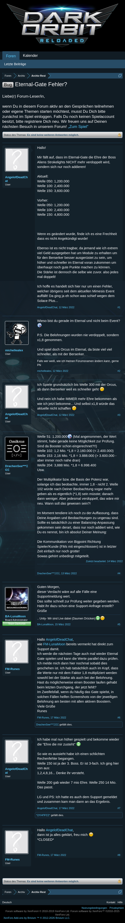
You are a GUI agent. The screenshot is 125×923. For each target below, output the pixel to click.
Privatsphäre (116, 907)
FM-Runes (12, 669)
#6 (119, 717)
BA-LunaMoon (15, 616)
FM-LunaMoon (54, 644)
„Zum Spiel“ (78, 126)
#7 (119, 808)
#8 (119, 855)
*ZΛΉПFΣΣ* (43, 815)
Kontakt (111, 902)
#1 (119, 307)
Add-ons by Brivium (36, 917)
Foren (11, 56)
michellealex (14, 350)
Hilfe (120, 902)
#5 (119, 624)
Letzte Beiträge (15, 64)
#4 (119, 573)
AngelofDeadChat (16, 179)
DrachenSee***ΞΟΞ (16, 468)
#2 (119, 370)
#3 (119, 415)
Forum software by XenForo (38, 911)
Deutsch (7, 902)
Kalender (30, 56)
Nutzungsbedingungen (94, 907)
